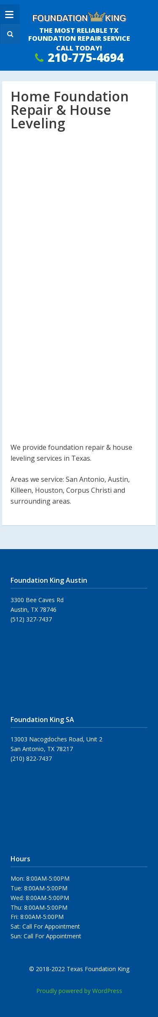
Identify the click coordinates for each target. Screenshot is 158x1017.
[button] (9, 34)
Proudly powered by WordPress (79, 991)
